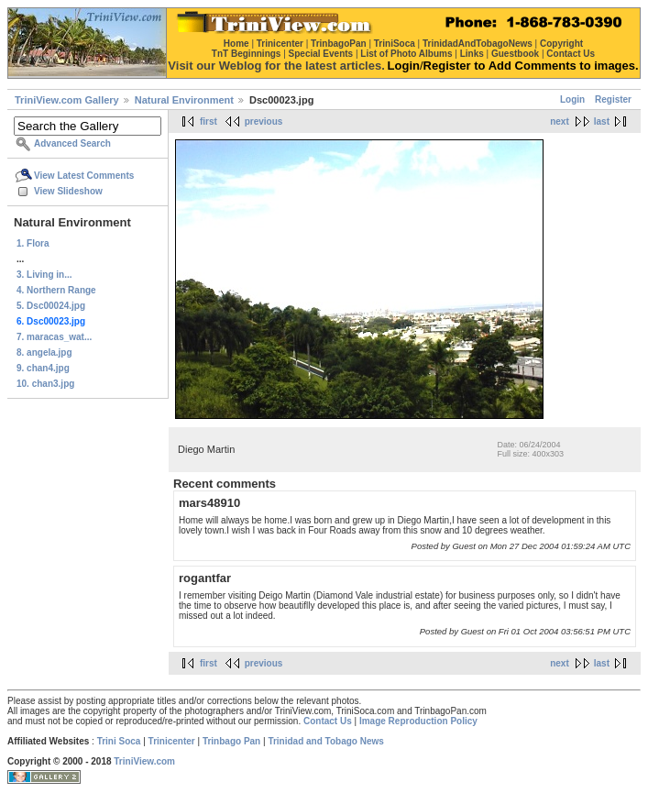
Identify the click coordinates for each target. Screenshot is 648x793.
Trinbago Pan (231, 741)
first (208, 121)
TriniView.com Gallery (67, 99)
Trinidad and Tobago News (326, 741)
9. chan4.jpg (43, 368)
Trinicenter (171, 741)
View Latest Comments (84, 176)
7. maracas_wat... (54, 337)
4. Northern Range (56, 290)
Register (613, 99)
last (602, 121)
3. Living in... (44, 275)
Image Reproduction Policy (418, 721)
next (559, 121)
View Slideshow (68, 191)
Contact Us (327, 721)
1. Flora (32, 243)
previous (264, 121)
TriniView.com (144, 761)
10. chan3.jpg (45, 384)
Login (572, 99)
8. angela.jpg (44, 352)
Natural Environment (184, 99)
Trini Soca (119, 741)
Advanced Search (72, 143)
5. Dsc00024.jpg (50, 306)
